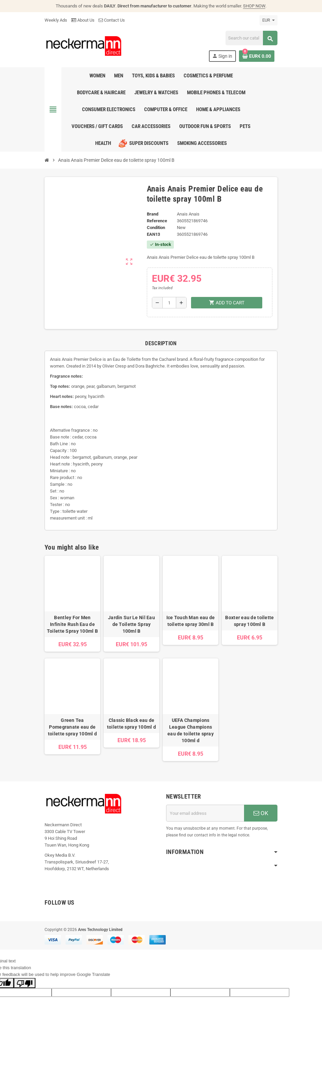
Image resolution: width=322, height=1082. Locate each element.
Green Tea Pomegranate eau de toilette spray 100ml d (72, 727)
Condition (156, 227)
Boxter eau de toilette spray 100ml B (249, 621)
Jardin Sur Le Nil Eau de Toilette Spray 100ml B (131, 624)
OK (260, 813)
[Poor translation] (24, 983)
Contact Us (112, 20)
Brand (152, 214)
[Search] (251, 38)
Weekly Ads (56, 20)
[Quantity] (169, 302)
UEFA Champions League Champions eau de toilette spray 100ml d (190, 730)
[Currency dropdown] (268, 20)
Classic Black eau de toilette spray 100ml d (131, 724)
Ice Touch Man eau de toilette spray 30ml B (190, 621)
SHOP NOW (254, 5)
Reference (157, 220)
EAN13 (153, 234)
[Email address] (205, 813)
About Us (83, 20)
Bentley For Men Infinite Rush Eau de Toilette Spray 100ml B (72, 624)
